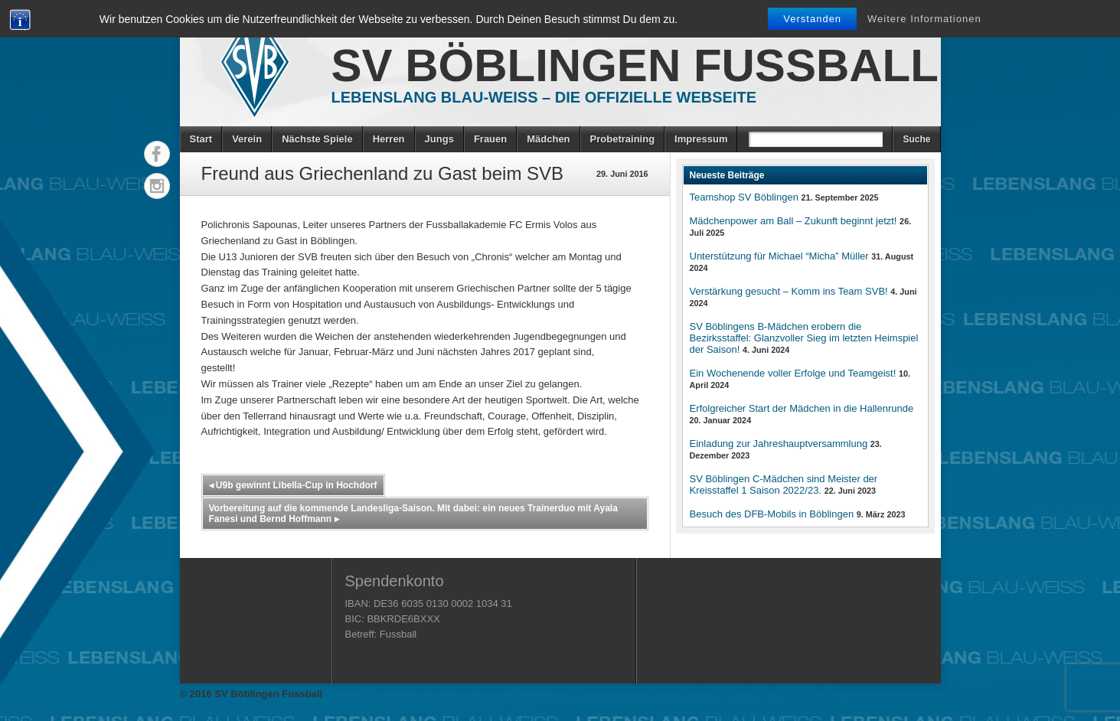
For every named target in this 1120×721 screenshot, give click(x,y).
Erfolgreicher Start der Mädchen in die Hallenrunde (802, 408)
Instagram (157, 186)
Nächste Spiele (317, 139)
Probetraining (622, 139)
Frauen (490, 139)
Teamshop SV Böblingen (744, 197)
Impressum (700, 139)
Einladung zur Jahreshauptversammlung (779, 443)
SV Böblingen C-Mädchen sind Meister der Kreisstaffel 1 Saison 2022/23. (784, 484)
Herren (389, 139)
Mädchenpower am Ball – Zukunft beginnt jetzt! (793, 221)
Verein (247, 139)
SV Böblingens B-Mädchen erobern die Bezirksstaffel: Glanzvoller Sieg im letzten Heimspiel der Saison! (804, 338)
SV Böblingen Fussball (635, 65)
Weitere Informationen (924, 18)
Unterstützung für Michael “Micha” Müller (779, 256)
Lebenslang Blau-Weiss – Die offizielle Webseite (544, 97)
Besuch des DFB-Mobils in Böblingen (772, 514)
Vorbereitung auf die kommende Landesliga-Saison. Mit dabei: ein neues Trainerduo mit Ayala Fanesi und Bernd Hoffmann (413, 513)
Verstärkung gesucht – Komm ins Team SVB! (789, 291)
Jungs (439, 139)
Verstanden (812, 18)
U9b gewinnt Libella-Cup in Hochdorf (293, 485)
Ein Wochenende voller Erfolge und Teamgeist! (793, 373)
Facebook (157, 154)
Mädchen (548, 139)
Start (201, 139)
